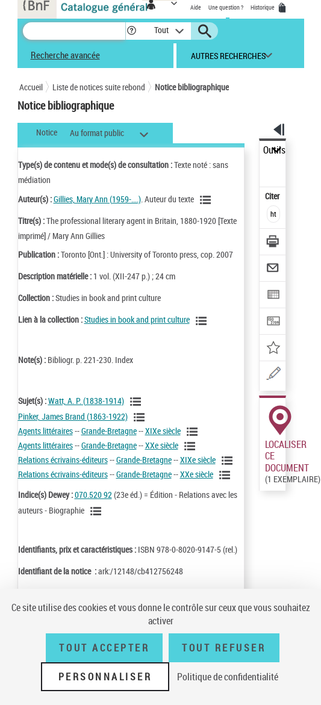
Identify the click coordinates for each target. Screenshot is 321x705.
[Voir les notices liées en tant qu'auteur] (207, 200)
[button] (131, 31)
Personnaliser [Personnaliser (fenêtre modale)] (105, 676)
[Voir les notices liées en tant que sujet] (137, 401)
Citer (273, 196)
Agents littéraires (45, 430)
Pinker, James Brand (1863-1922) (73, 416)
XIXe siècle (163, 430)
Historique (263, 7)
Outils (274, 150)
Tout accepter (104, 647)
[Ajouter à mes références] (273, 349)
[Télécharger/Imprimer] (273, 243)
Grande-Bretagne (109, 430)
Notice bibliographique (192, 87)
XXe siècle (161, 445)
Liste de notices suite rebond (98, 87)
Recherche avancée (65, 55)
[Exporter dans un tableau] (273, 296)
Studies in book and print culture (137, 319)
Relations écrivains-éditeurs (63, 459)
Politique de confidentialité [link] (227, 676)
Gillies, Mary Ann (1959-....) (97, 199)
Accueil (31, 87)
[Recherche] (74, 31)
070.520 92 (93, 494)
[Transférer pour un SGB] (273, 322)
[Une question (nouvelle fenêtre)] (273, 375)
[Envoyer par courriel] (273, 269)
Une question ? (225, 7)
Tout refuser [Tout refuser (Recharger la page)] (224, 647)
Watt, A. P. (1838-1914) (86, 400)
